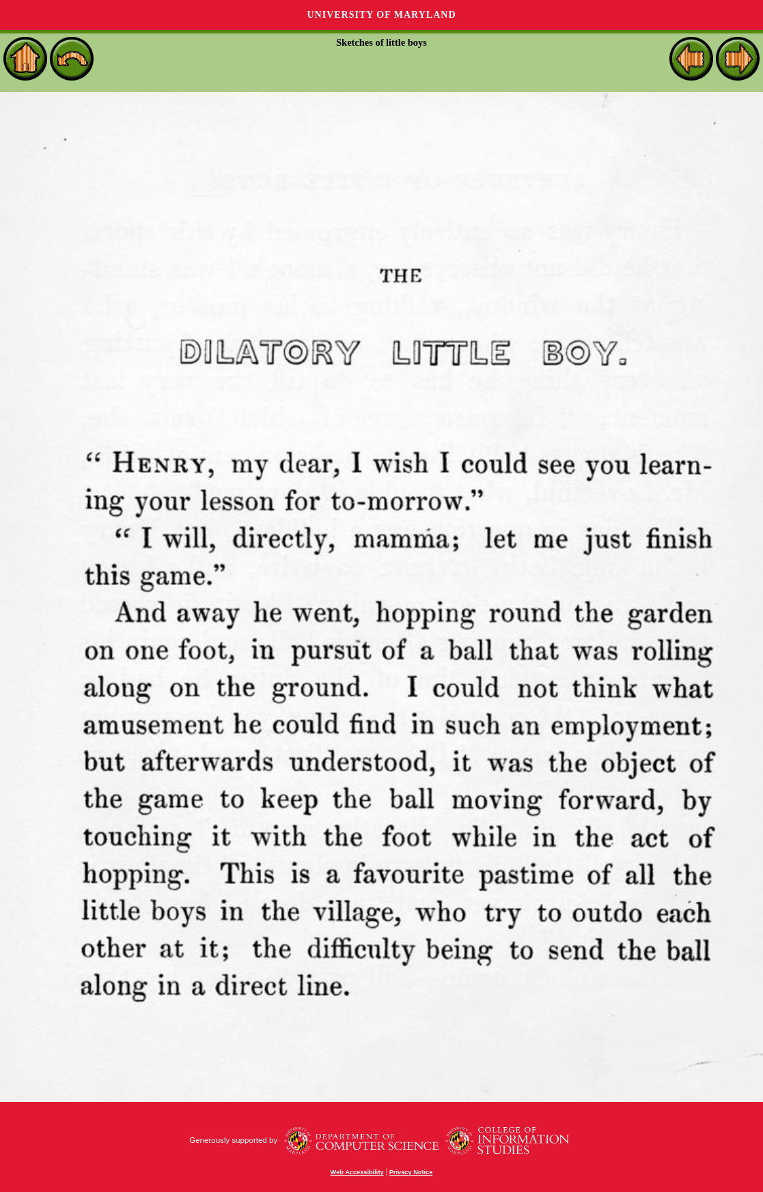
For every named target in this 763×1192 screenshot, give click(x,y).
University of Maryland (381, 15)
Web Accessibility (357, 1172)
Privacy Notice (411, 1172)
